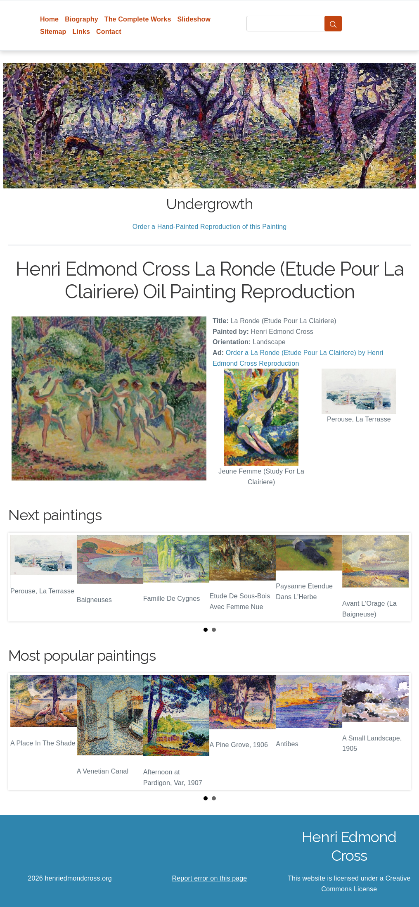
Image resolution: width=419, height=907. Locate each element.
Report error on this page (209, 878)
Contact (108, 31)
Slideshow (194, 19)
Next (398, 577)
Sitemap (53, 31)
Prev (21, 577)
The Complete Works (137, 19)
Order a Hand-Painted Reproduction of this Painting (210, 226)
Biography (81, 19)
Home (49, 19)
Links (81, 31)
